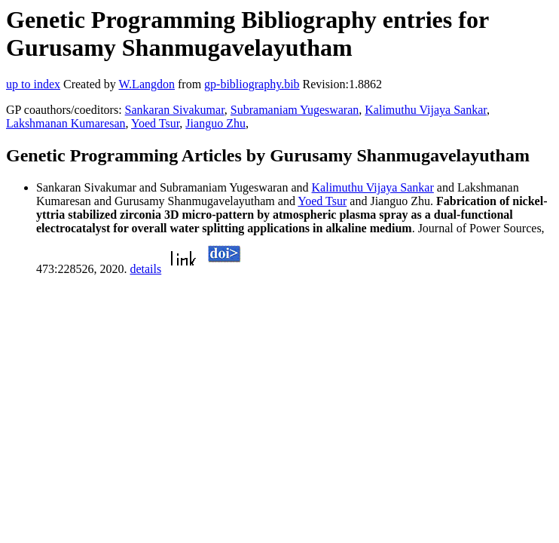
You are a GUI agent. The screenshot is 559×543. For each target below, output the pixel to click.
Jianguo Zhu (215, 123)
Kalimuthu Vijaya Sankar (426, 109)
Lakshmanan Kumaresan (66, 123)
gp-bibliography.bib (252, 84)
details (145, 268)
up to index (33, 84)
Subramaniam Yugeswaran (295, 109)
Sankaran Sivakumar (175, 109)
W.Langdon (146, 84)
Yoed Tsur (155, 123)
